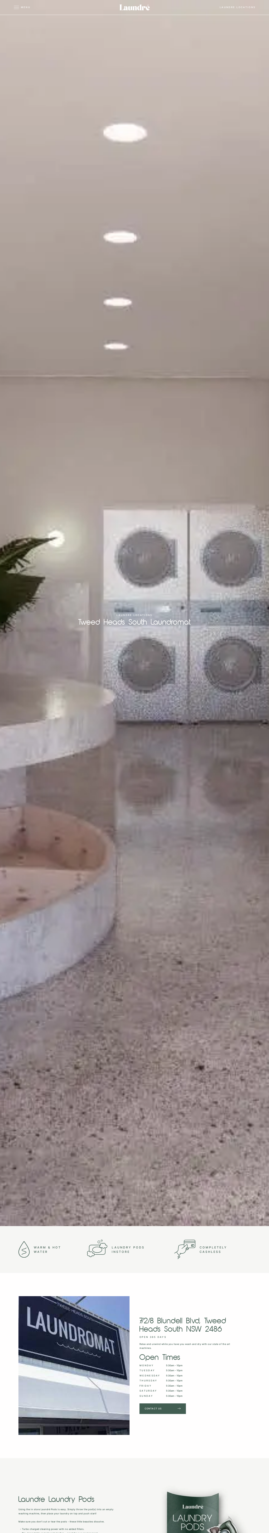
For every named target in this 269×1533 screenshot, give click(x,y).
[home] (135, 7)
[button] (33, 7)
